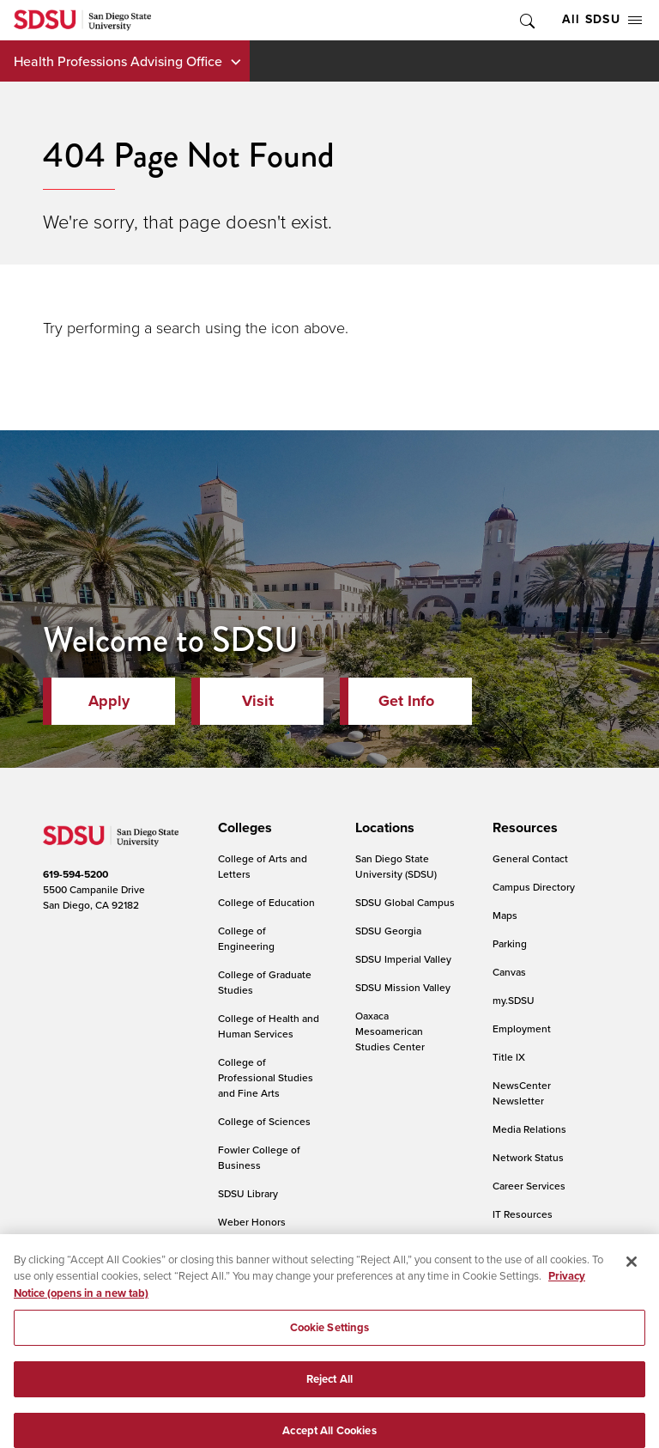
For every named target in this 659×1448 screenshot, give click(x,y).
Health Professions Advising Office (118, 61)
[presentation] (242, 828)
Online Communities (540, 1242)
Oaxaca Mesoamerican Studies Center (390, 1031)
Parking (510, 943)
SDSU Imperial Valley (403, 959)
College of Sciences (264, 1121)
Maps (505, 915)
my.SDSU (514, 1000)
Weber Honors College (252, 1229)
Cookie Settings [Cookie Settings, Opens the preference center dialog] (330, 1337)
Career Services (529, 1185)
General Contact (530, 858)
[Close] (631, 1271)
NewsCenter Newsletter (522, 1093)
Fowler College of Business (259, 1157)
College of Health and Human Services (268, 1026)
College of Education (266, 902)
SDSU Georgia (388, 930)
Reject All (329, 1388)
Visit (258, 701)
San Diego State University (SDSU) (396, 866)
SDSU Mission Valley (402, 987)
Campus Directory (534, 886)
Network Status (528, 1157)
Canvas (509, 971)
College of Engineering (246, 938)
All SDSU (602, 19)
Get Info (406, 701)
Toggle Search (526, 20)
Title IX (509, 1056)
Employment (522, 1028)
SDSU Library (248, 1193)
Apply (109, 701)
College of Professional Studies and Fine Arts (265, 1077)
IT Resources (523, 1214)
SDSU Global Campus (405, 902)
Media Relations (529, 1129)
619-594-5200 (75, 874)
